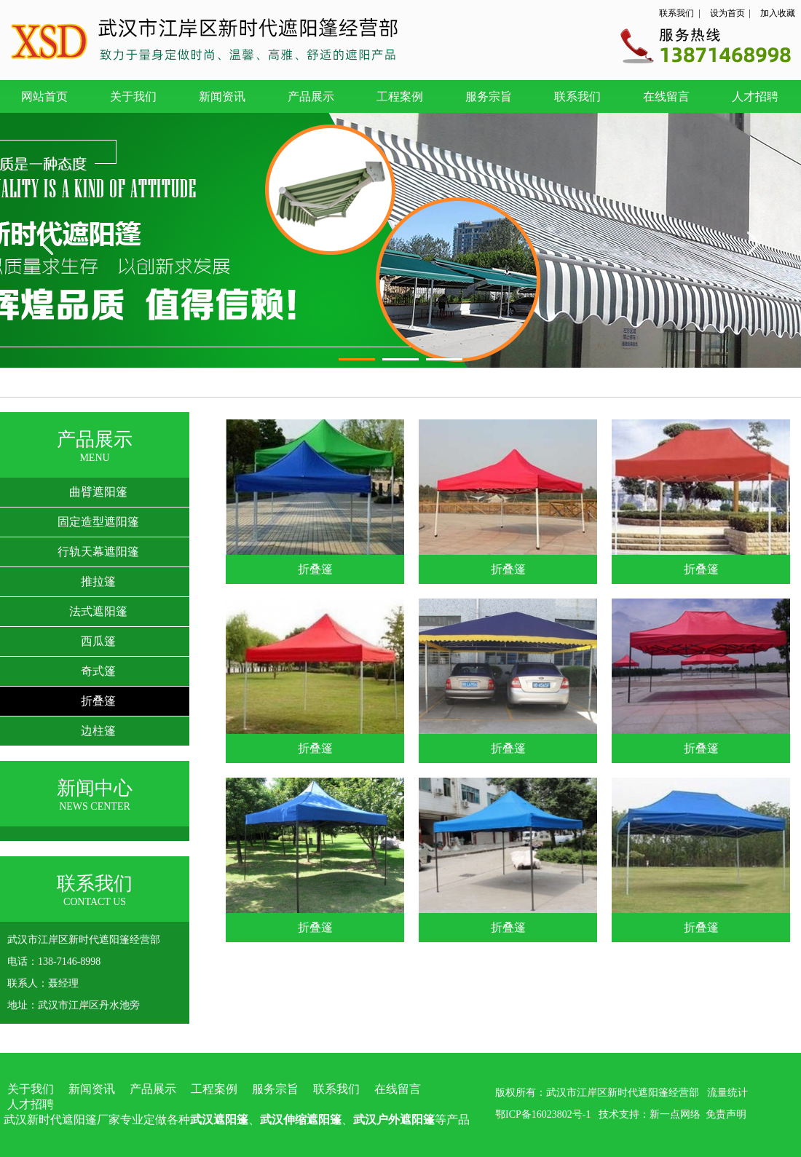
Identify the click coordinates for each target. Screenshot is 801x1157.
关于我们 (133, 96)
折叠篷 (98, 701)
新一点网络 (675, 1114)
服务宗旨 (488, 96)
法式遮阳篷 (98, 611)
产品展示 (311, 96)
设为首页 (727, 13)
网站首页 (44, 96)
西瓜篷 (98, 641)
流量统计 (727, 1092)
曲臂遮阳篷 (98, 492)
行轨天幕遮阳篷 (98, 551)
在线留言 (666, 96)
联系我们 (676, 13)
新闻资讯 (222, 96)
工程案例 (399, 96)
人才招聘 (755, 96)
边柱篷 (98, 730)
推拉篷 (98, 581)
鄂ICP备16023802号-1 (543, 1114)
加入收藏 (777, 13)
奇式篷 (98, 671)
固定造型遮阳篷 (98, 522)
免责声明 (726, 1114)
